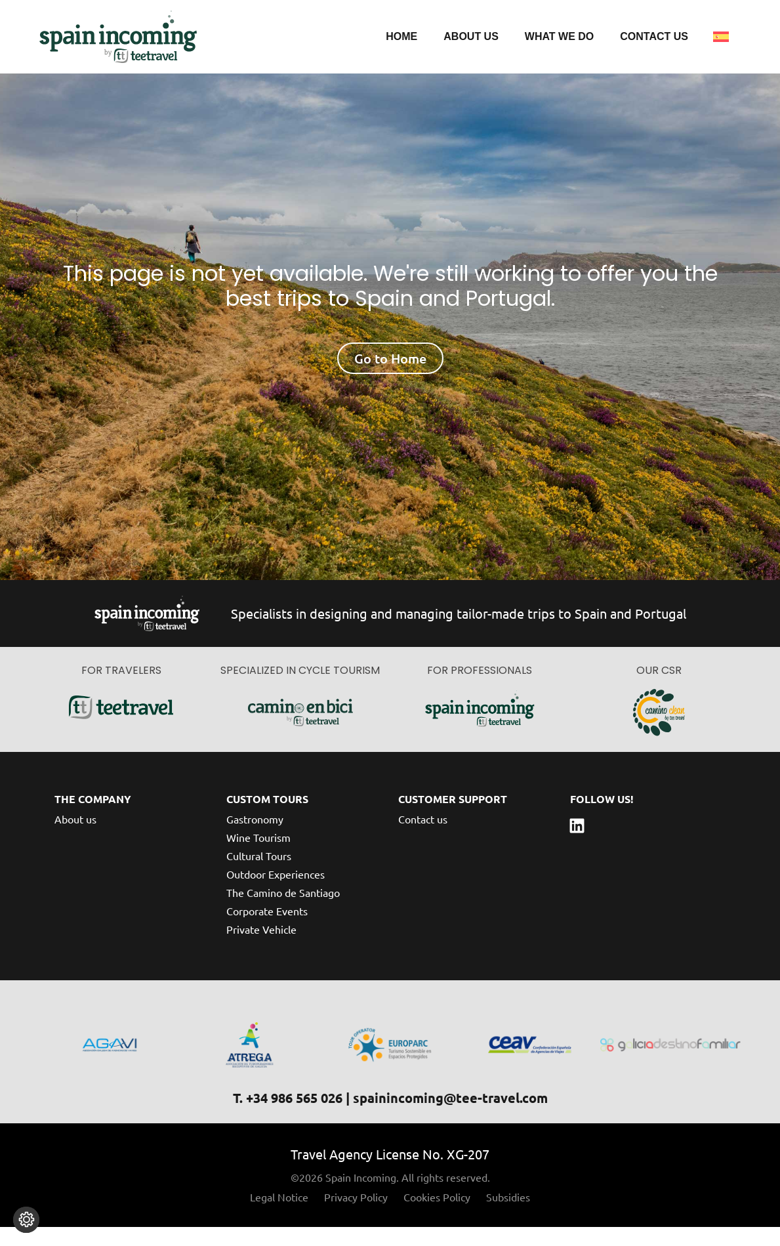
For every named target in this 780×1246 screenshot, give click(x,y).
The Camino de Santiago (283, 910)
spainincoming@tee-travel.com (450, 1116)
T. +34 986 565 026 (287, 1116)
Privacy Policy (356, 1215)
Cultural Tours (258, 874)
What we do (559, 36)
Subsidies (508, 1215)
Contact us (654, 36)
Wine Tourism (258, 855)
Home (401, 36)
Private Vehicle (261, 947)
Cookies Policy (436, 1215)
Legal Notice (279, 1215)
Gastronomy (254, 837)
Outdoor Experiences (275, 892)
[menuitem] (721, 37)
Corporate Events (267, 929)
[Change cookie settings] (26, 1220)
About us (471, 36)
